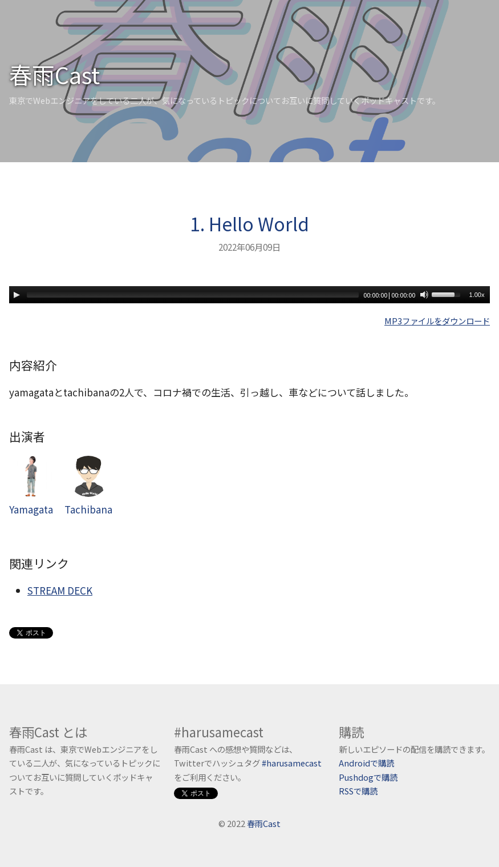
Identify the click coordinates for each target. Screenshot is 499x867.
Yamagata (31, 486)
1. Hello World (249, 223)
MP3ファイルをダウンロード (437, 321)
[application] (249, 294)
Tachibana (88, 486)
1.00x (477, 294)
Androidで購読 (366, 763)
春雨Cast (54, 74)
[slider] (193, 295)
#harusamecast (292, 763)
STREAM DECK (59, 590)
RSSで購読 (358, 791)
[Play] (16, 294)
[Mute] (424, 294)
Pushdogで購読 (368, 777)
